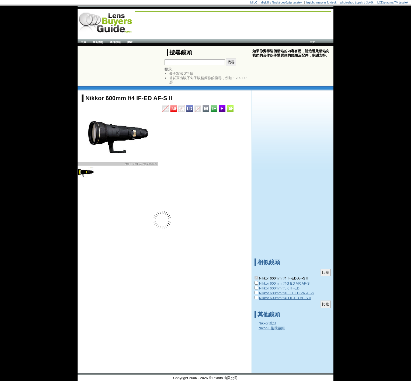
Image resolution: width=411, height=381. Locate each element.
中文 (312, 42)
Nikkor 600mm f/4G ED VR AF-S (284, 283)
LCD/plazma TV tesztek (392, 2)
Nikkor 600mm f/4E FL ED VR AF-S (286, 293)
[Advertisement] (233, 24)
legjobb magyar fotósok (321, 2)
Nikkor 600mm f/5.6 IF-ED (279, 288)
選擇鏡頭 (115, 42)
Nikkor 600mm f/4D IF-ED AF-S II (285, 298)
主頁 (83, 42)
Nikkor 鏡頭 (267, 323)
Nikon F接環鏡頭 (272, 328)
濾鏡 (130, 42)
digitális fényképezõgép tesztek (281, 2)
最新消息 (98, 42)
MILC (253, 2)
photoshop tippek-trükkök (357, 2)
